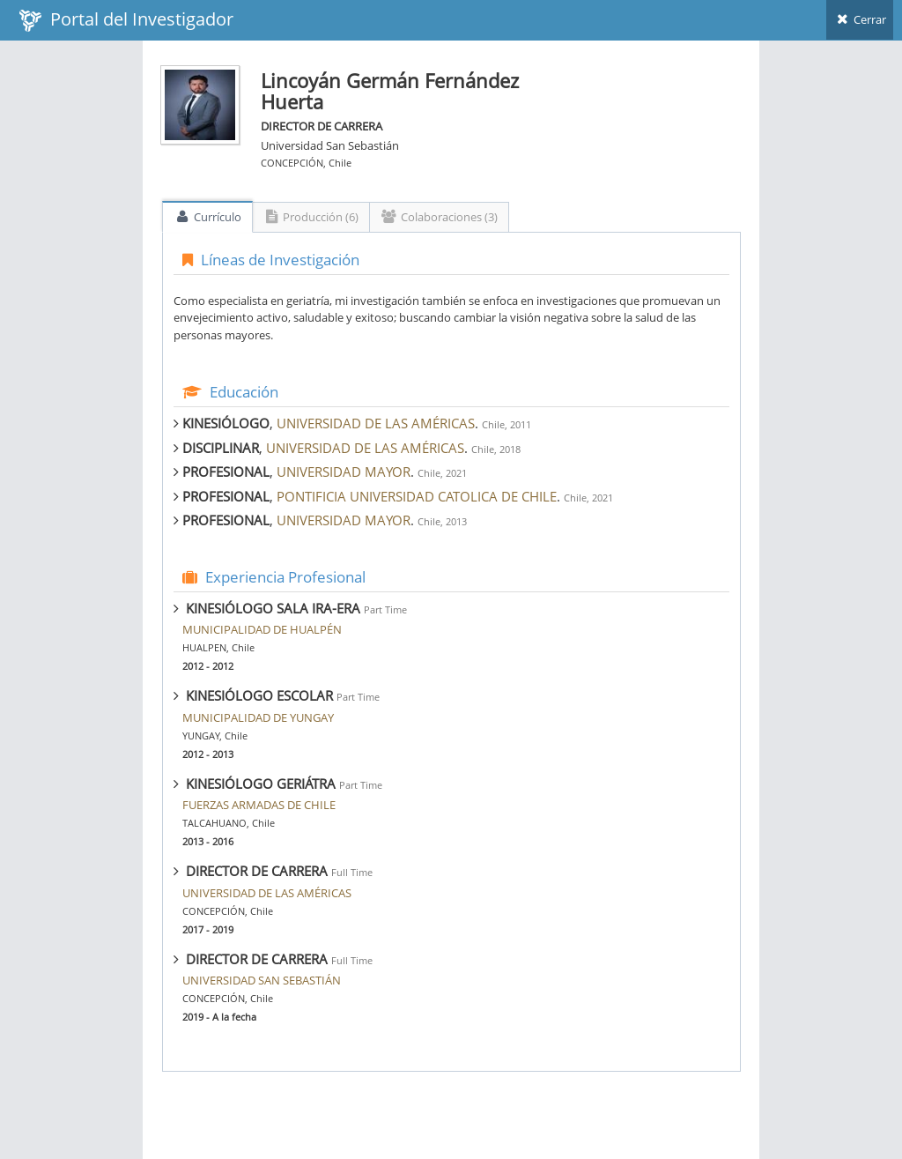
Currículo (207, 217)
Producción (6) (311, 217)
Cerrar (859, 19)
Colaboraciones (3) (439, 217)
